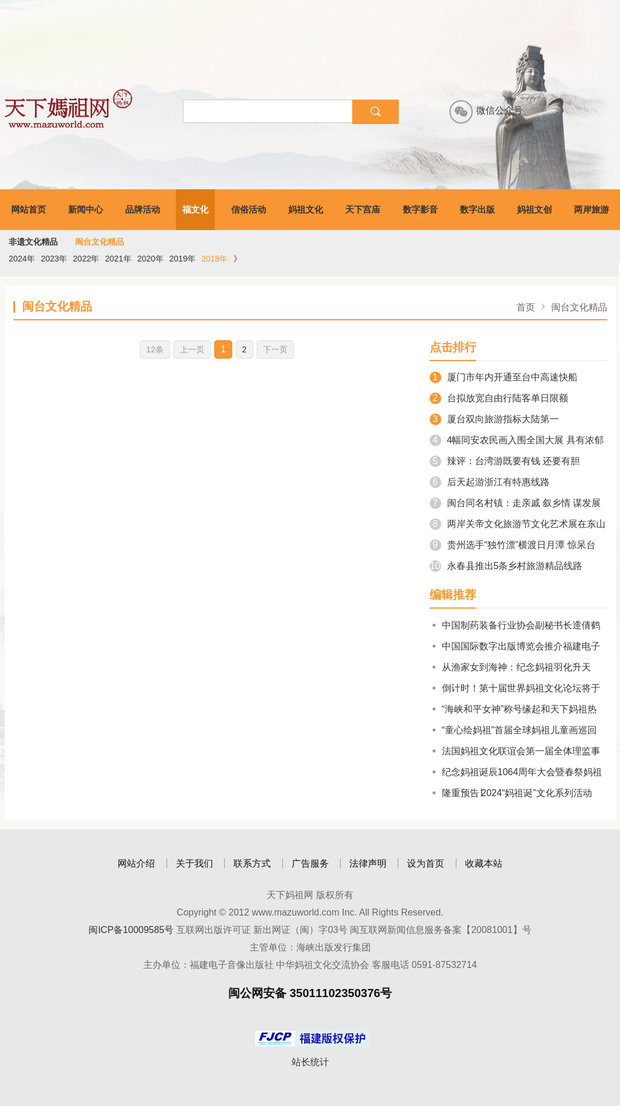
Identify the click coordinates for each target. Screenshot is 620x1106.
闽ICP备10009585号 (130, 930)
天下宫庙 (362, 209)
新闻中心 (85, 209)
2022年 (86, 258)
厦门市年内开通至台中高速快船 (504, 377)
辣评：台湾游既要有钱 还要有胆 (505, 461)
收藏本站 (483, 863)
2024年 (22, 258)
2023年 (54, 258)
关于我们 (194, 863)
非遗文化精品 (33, 241)
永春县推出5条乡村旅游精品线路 (506, 566)
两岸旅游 (591, 209)
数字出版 (477, 209)
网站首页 (28, 209)
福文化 (195, 209)
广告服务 (310, 863)
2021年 (118, 258)
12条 (155, 349)
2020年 (150, 258)
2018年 (214, 258)
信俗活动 (248, 209)
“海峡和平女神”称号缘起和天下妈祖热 (513, 709)
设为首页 (425, 863)
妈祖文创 (534, 209)
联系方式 (252, 863)
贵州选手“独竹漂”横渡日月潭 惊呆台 (513, 545)
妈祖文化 (305, 209)
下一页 (275, 349)
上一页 (192, 349)
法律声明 (368, 863)
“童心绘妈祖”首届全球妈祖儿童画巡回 (513, 730)
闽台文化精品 (99, 241)
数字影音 (420, 209)
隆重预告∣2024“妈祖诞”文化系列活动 (511, 793)
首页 (525, 307)
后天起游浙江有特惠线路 (490, 482)
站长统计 (310, 1062)
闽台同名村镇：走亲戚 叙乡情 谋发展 (515, 503)
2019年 (182, 258)
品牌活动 (142, 209)
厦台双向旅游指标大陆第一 (494, 419)
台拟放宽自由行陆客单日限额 (499, 398)
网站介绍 (136, 863)
